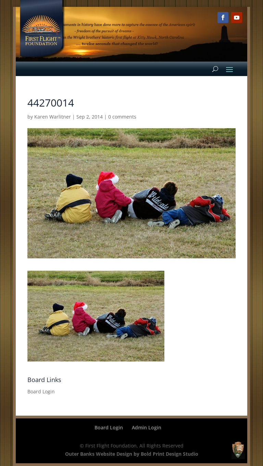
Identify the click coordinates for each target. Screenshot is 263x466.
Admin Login (146, 427)
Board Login (41, 391)
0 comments (122, 116)
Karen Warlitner (52, 116)
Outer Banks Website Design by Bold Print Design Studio (131, 454)
